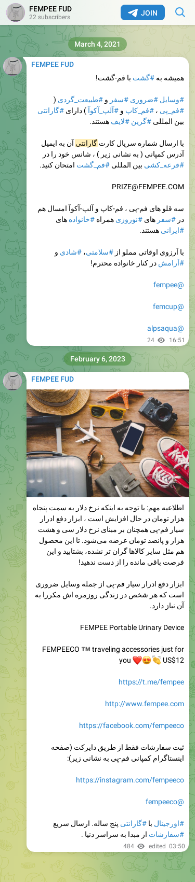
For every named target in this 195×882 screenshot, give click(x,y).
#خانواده (82, 219)
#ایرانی (172, 230)
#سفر (119, 99)
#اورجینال (169, 823)
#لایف (120, 121)
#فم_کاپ (139, 110)
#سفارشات (166, 834)
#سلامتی (99, 252)
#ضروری (144, 99)
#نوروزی (128, 219)
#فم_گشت (93, 165)
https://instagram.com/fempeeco (130, 780)
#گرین (141, 121)
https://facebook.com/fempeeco (131, 725)
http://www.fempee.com (144, 703)
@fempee (168, 285)
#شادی (71, 252)
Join (143, 13)
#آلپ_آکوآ (103, 110)
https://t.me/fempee (151, 682)
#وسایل (172, 99)
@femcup (168, 306)
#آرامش (171, 263)
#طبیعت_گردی (80, 99)
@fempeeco (165, 801)
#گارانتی (50, 110)
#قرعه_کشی (164, 165)
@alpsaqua (165, 328)
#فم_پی (172, 110)
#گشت (143, 78)
